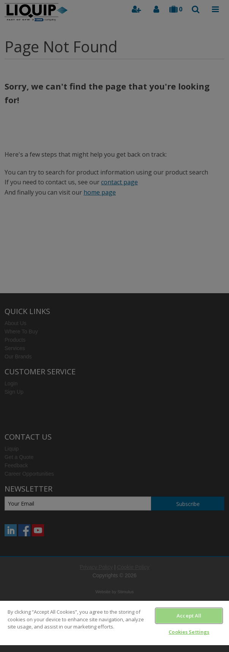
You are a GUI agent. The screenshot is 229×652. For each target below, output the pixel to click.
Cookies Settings (189, 631)
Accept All (189, 615)
